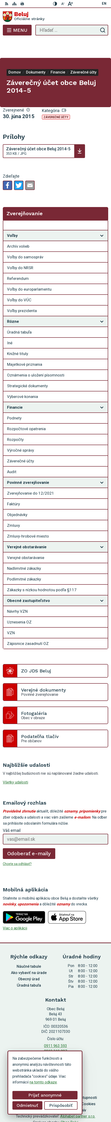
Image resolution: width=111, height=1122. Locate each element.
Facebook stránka (55, 1043)
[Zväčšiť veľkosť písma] (70, 3)
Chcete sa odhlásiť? (17, 845)
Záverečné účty (56, 98)
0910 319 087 (55, 1032)
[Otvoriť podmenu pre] (102, 217)
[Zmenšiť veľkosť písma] (63, 3)
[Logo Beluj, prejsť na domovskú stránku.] (55, 16)
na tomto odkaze (43, 1082)
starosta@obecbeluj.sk (55, 1037)
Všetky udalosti (15, 763)
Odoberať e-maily (29, 835)
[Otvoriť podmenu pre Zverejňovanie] (102, 208)
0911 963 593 (55, 1027)
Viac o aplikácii (15, 909)
